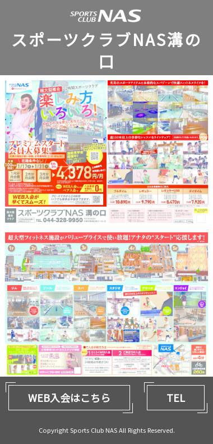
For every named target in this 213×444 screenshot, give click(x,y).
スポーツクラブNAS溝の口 (106, 50)
